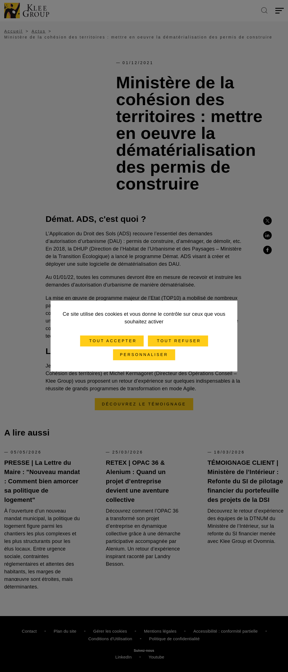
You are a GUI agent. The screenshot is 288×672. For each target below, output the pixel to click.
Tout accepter (112, 341)
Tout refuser (178, 341)
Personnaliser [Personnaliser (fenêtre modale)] (144, 354)
